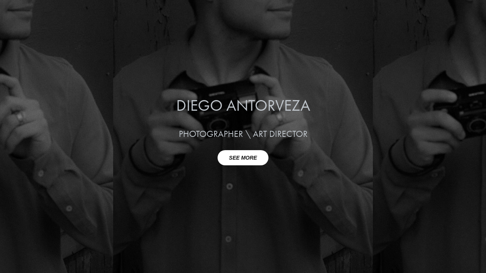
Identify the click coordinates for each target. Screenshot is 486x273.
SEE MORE (243, 158)
